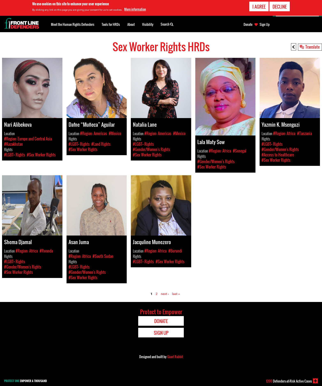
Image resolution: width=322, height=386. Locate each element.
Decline (280, 6)
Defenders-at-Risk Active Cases (289, 381)
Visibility (147, 24)
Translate (312, 47)
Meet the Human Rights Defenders (72, 24)
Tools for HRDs (111, 24)
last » (176, 294)
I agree (259, 6)
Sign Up (265, 24)
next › (165, 294)
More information (135, 9)
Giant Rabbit (175, 356)
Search (167, 24)
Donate (248, 24)
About (131, 24)
